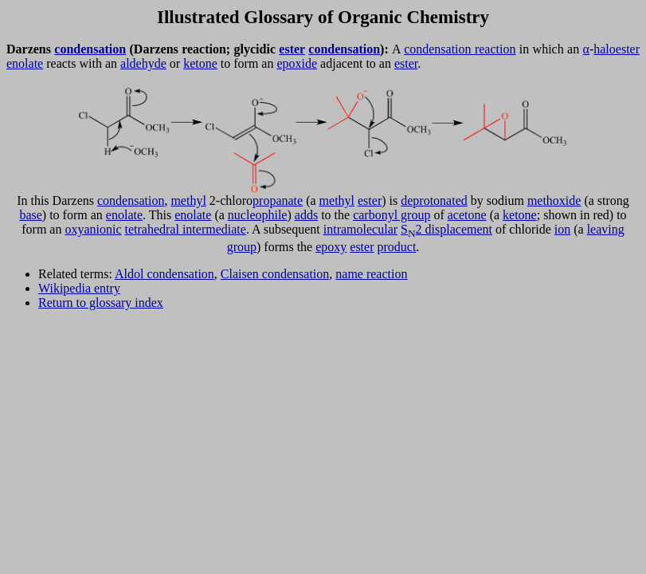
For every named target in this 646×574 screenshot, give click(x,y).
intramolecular (360, 229)
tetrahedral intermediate (185, 229)
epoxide (296, 63)
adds (306, 215)
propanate (278, 200)
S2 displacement (446, 229)
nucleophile (258, 215)
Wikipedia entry (79, 288)
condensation (90, 49)
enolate (24, 63)
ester (292, 49)
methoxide (554, 200)
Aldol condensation (164, 274)
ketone (200, 63)
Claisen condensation (275, 274)
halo (604, 49)
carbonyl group (391, 215)
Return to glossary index (100, 302)
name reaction (371, 274)
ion (562, 229)
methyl (188, 200)
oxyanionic (93, 229)
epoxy (330, 247)
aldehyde (143, 63)
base (30, 215)
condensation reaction (459, 49)
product (396, 247)
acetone (467, 215)
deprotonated (434, 200)
